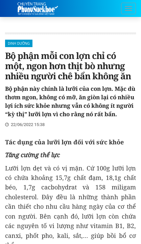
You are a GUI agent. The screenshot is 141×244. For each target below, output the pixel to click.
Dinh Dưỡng (19, 43)
